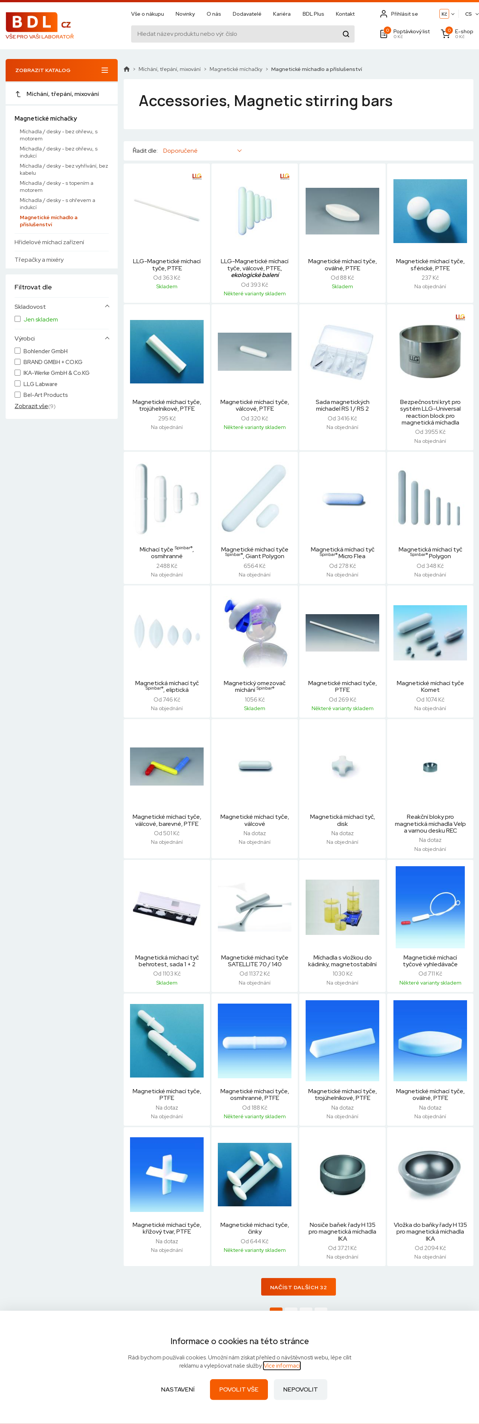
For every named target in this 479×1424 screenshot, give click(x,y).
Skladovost (30, 307)
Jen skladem (41, 319)
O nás (214, 13)
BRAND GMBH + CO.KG (53, 362)
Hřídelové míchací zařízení (49, 242)
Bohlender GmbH (46, 351)
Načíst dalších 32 (298, 1287)
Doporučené (180, 151)
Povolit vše (239, 1389)
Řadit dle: (145, 150)
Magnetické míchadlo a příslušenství (48, 221)
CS (468, 14)
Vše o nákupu (147, 13)
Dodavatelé (247, 13)
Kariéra (282, 13)
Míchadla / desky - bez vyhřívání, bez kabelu (64, 169)
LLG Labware (41, 384)
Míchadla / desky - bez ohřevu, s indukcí (59, 152)
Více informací (282, 1365)
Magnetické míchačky (46, 118)
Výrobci (25, 338)
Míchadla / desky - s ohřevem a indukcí (57, 204)
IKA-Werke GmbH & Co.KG (57, 373)
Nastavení (178, 1389)
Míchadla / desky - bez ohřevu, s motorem (59, 135)
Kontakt (345, 13)
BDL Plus (313, 13)
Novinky (185, 13)
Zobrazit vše (31, 406)
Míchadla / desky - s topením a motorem (56, 186)
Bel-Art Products (46, 395)
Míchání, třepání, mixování (57, 94)
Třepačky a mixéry (39, 260)
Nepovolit (300, 1389)
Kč (444, 14)
